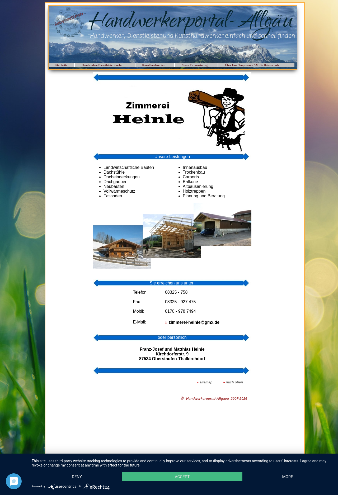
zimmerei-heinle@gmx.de (193, 322)
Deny (77, 476)
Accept (182, 476)
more (287, 476)
